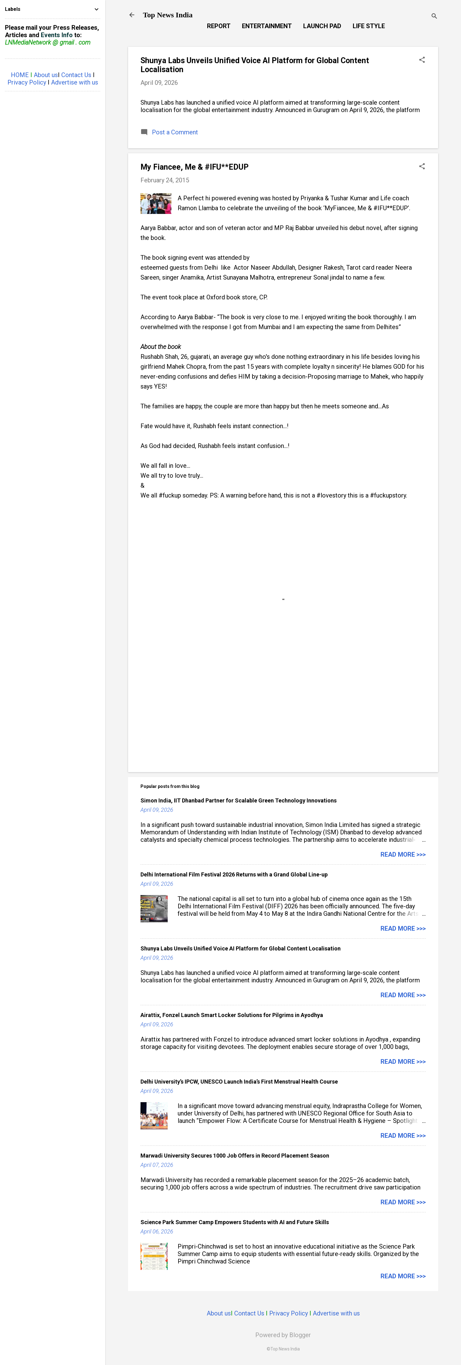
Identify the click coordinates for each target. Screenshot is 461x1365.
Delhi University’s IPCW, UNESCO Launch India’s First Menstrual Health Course (239, 1081)
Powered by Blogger (283, 1335)
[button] (422, 60)
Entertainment (267, 26)
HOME (20, 75)
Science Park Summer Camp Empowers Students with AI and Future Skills (234, 1222)
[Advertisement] (283, 714)
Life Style (369, 26)
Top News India (168, 15)
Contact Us (249, 1313)
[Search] (434, 16)
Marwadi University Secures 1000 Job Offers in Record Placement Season (234, 1155)
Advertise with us (336, 1313)
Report (218, 26)
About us (219, 1313)
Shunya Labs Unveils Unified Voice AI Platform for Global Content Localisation (240, 948)
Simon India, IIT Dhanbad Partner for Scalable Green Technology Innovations (238, 800)
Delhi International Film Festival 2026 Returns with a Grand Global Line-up (234, 874)
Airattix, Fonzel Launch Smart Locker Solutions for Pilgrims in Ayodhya (231, 1015)
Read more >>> (403, 854)
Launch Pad (322, 26)
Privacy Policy (288, 1313)
